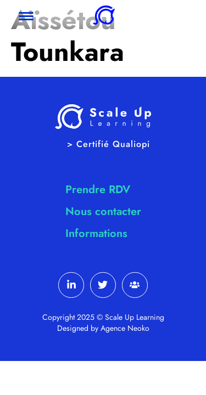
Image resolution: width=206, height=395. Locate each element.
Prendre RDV (97, 190)
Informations (96, 233)
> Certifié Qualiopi (108, 144)
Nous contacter (103, 211)
